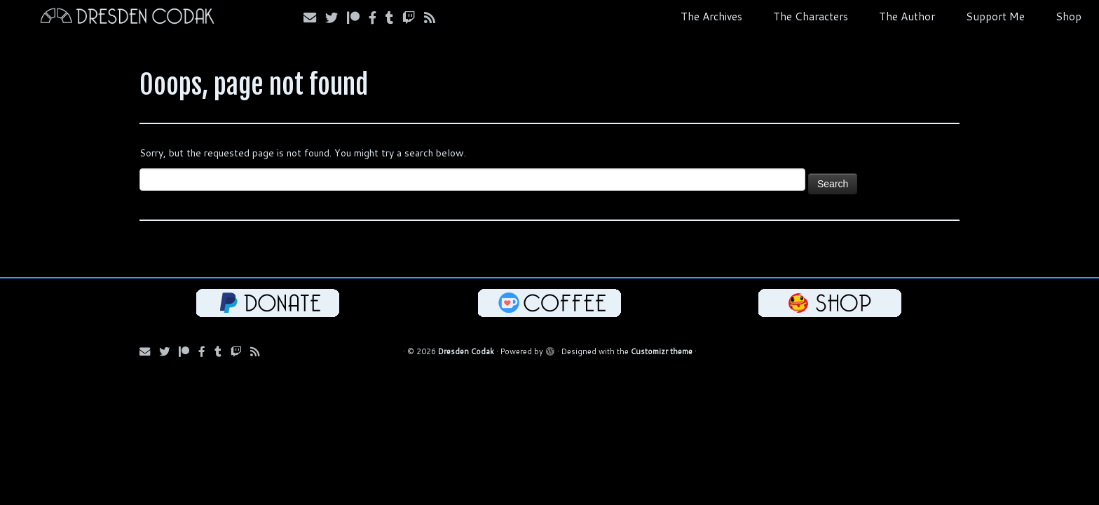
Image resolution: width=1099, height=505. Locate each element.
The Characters (810, 16)
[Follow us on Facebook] (377, 17)
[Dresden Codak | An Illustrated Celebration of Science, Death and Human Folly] (127, 18)
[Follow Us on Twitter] (336, 17)
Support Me (995, 16)
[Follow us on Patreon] (358, 17)
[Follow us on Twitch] (413, 17)
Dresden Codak (466, 351)
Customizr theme (661, 351)
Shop (1068, 16)
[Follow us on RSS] (434, 17)
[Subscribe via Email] (314, 17)
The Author (907, 16)
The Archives (711, 16)
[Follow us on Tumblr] (393, 17)
